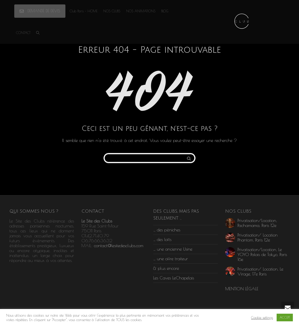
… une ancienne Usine (172, 249)
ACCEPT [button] (285, 317)
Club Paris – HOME (83, 11)
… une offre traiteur (170, 258)
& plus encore (166, 268)
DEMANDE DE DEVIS (40, 11)
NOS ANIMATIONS (140, 11)
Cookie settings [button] (262, 317)
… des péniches (166, 229)
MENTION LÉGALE (241, 288)
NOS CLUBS (111, 11)
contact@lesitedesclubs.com (118, 245)
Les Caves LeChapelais (173, 277)
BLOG (164, 11)
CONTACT (23, 33)
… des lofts (162, 239)
